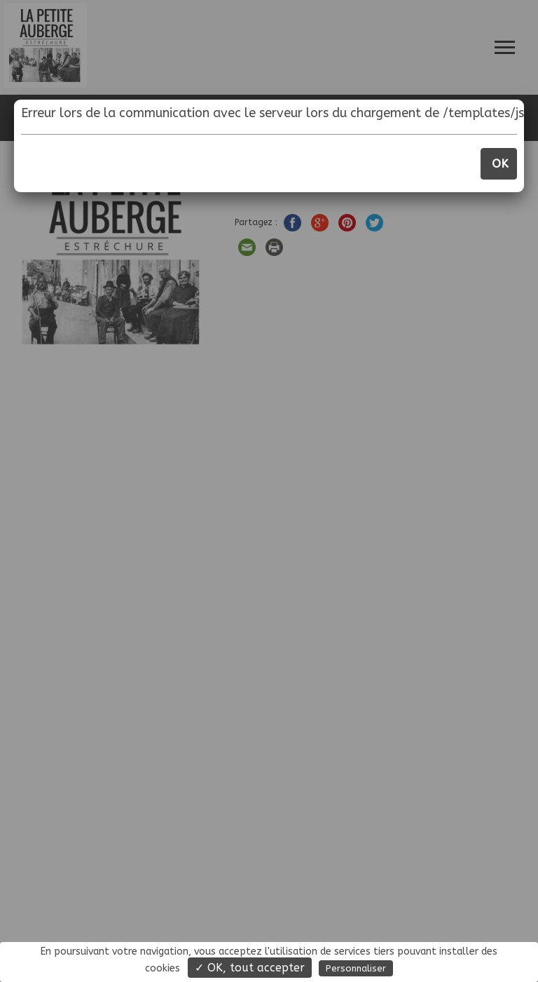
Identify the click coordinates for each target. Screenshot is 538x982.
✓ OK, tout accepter (250, 967)
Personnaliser (356, 968)
